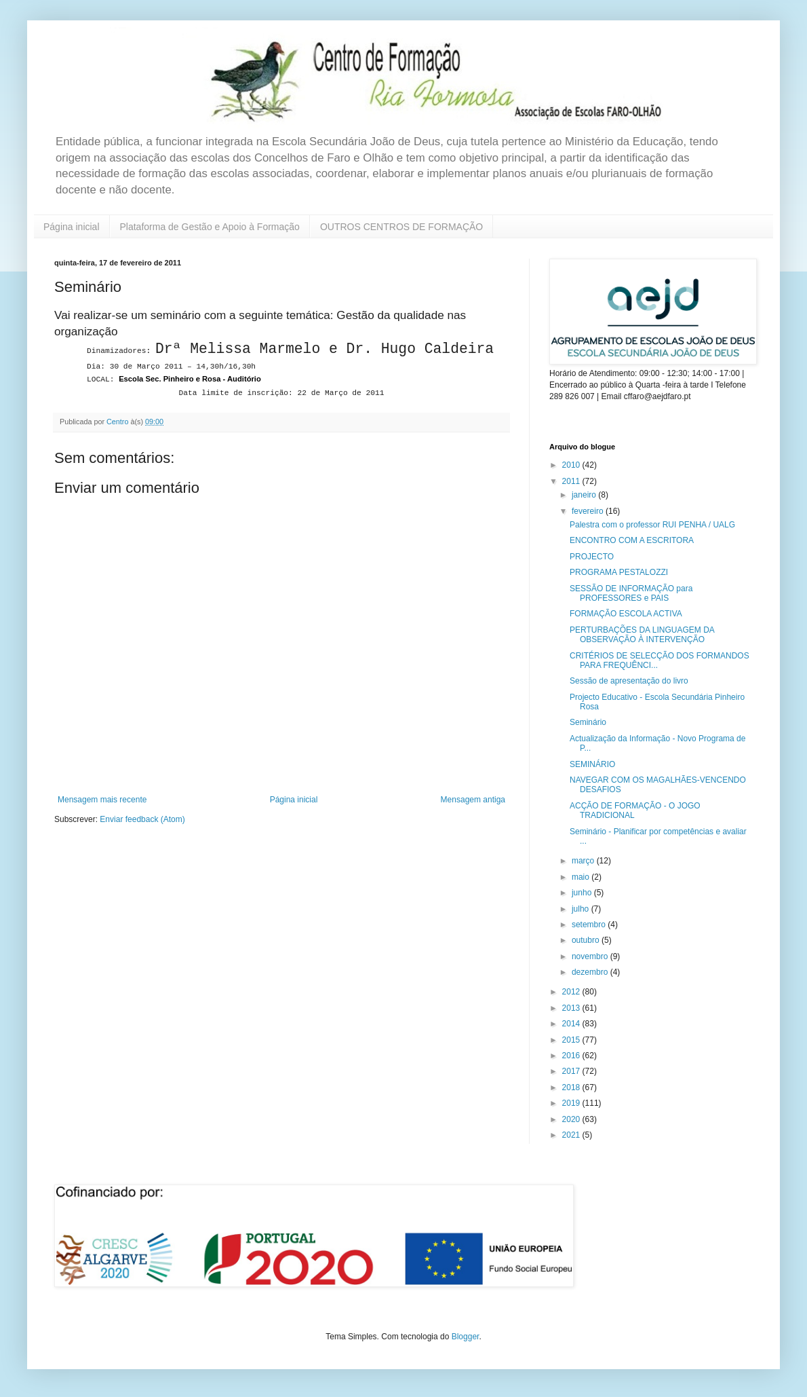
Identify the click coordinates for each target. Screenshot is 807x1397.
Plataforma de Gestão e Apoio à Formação (210, 226)
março (584, 860)
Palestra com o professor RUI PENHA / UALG (652, 524)
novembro (591, 956)
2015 (572, 1040)
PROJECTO (592, 556)
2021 (572, 1135)
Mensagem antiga (473, 799)
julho (581, 909)
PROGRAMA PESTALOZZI (619, 572)
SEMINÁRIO (592, 764)
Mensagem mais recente (102, 799)
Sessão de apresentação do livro (629, 681)
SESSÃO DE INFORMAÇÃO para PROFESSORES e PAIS (631, 593)
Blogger (465, 1336)
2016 (572, 1055)
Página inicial (71, 226)
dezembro (591, 972)
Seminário (588, 722)
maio (581, 877)
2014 (572, 1023)
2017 (572, 1071)
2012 (572, 991)
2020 (572, 1119)
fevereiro (589, 511)
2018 (572, 1087)
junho (583, 892)
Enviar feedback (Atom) (142, 819)
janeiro (585, 495)
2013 (572, 1008)
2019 (572, 1103)
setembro (590, 924)
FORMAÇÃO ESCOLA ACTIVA (626, 613)
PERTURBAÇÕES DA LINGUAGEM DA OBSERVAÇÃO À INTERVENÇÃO (642, 634)
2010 (572, 465)
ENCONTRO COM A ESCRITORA (632, 540)
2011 (572, 481)
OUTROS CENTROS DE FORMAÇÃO (401, 226)
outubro (587, 940)
